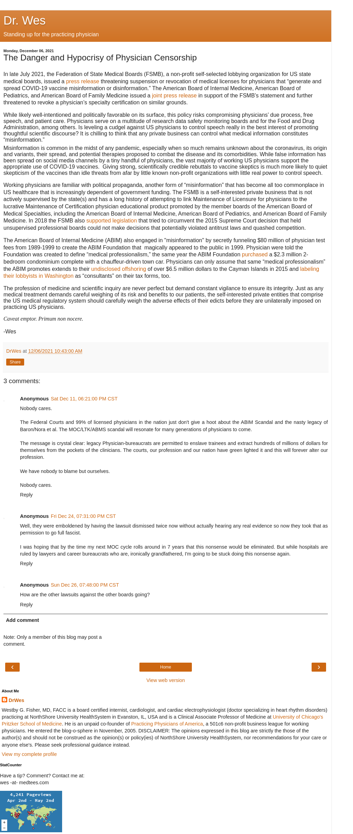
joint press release (174, 95)
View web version (165, 680)
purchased (255, 254)
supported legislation (111, 221)
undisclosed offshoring (118, 269)
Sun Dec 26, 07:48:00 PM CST (85, 585)
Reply (26, 494)
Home (165, 667)
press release (82, 81)
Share (15, 362)
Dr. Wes (24, 20)
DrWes (16, 700)
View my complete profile (29, 754)
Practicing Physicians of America (167, 724)
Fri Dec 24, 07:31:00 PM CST (83, 516)
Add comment (22, 620)
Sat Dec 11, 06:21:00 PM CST (84, 398)
